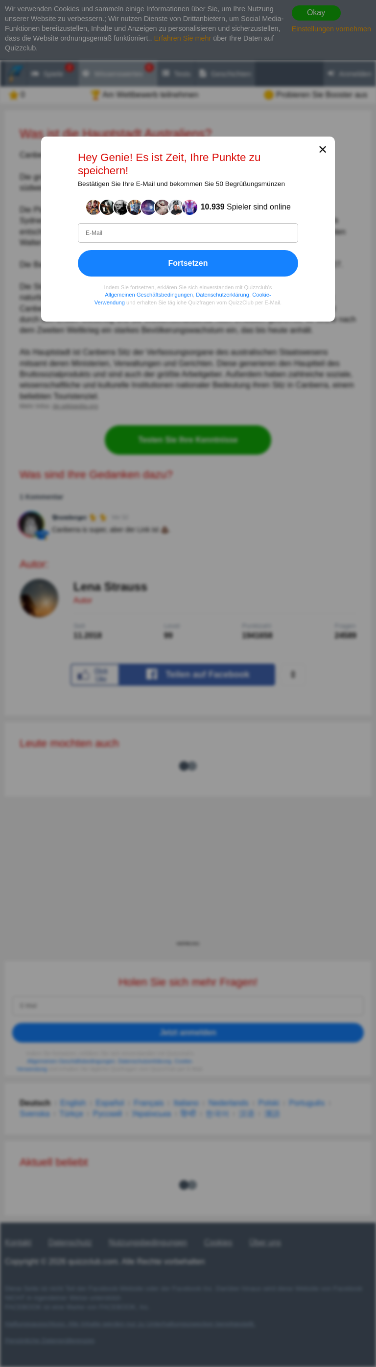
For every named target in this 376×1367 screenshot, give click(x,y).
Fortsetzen (188, 263)
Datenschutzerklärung (222, 295)
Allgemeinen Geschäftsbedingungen (149, 295)
